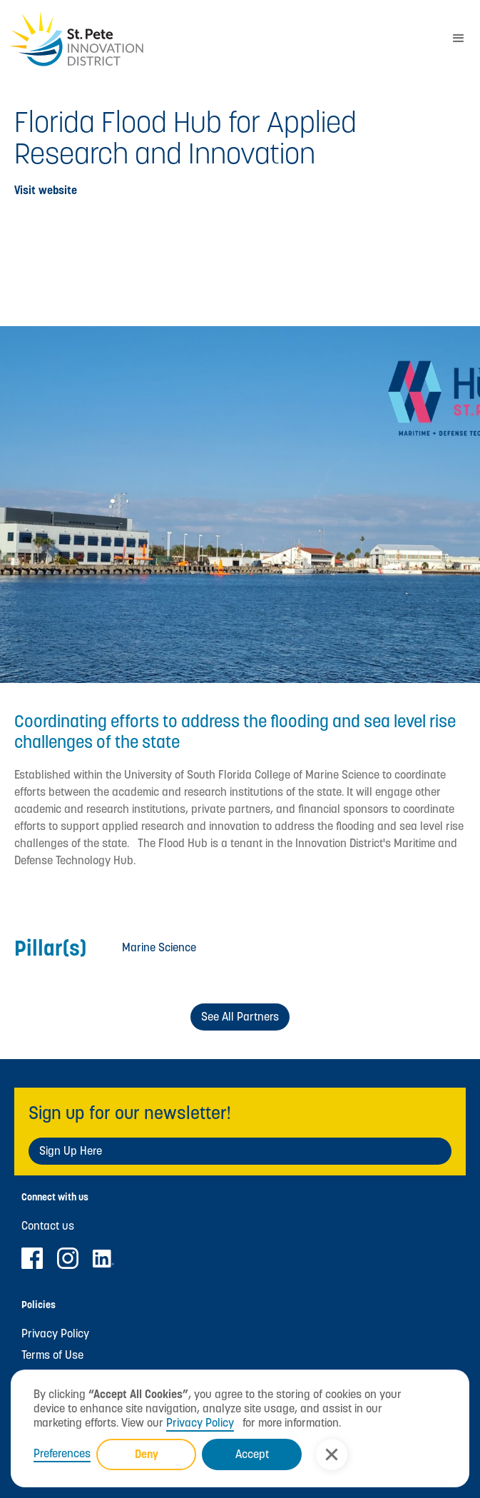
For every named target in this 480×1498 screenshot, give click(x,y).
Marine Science (159, 947)
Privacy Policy (200, 1422)
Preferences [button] (62, 1454)
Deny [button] (146, 1454)
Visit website (45, 190)
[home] (218, 39)
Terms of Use (52, 1355)
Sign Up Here (70, 1150)
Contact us (47, 1226)
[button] (331, 1454)
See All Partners (240, 1016)
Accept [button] (252, 1454)
